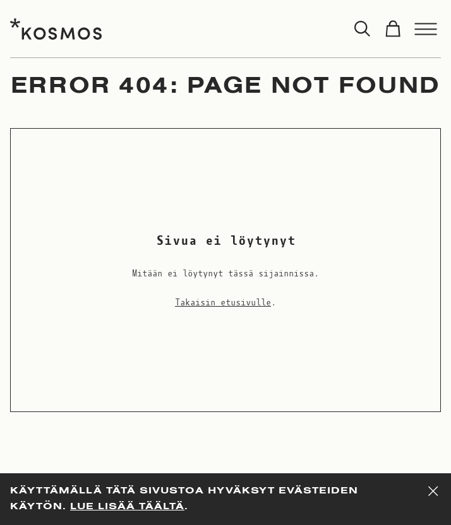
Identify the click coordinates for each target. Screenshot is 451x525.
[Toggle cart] (393, 29)
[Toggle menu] (426, 29)
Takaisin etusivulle (223, 302)
